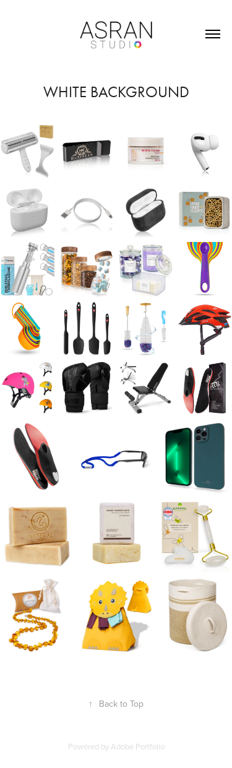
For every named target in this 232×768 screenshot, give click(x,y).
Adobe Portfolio (138, 746)
